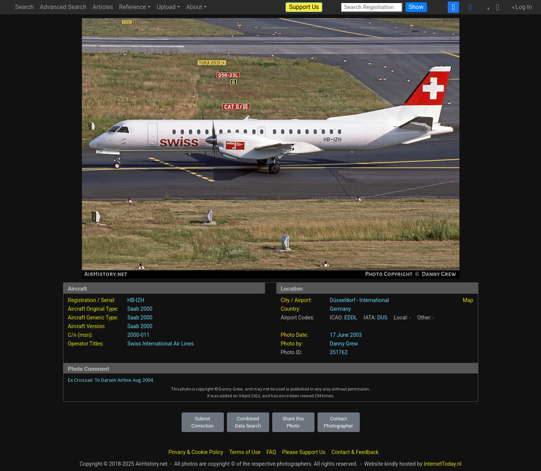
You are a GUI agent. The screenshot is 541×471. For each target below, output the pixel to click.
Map (468, 300)
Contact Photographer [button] (338, 422)
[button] (495, 7)
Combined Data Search (248, 422)
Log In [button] (523, 7)
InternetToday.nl (442, 464)
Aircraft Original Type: (93, 309)
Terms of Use (244, 452)
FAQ (271, 452)
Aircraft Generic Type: (93, 318)
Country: (291, 309)
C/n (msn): (80, 335)
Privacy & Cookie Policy (195, 452)
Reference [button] (132, 7)
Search (24, 7)
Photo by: (292, 344)
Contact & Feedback (355, 452)
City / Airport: (296, 300)
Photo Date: (294, 335)
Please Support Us (303, 452)
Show (416, 7)
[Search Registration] (371, 7)
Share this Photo (293, 422)
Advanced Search (63, 7)
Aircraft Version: (87, 326)
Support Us (304, 7)
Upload (166, 7)
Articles (102, 7)
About (194, 7)
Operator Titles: (86, 344)
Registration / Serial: (92, 300)
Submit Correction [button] (202, 422)
